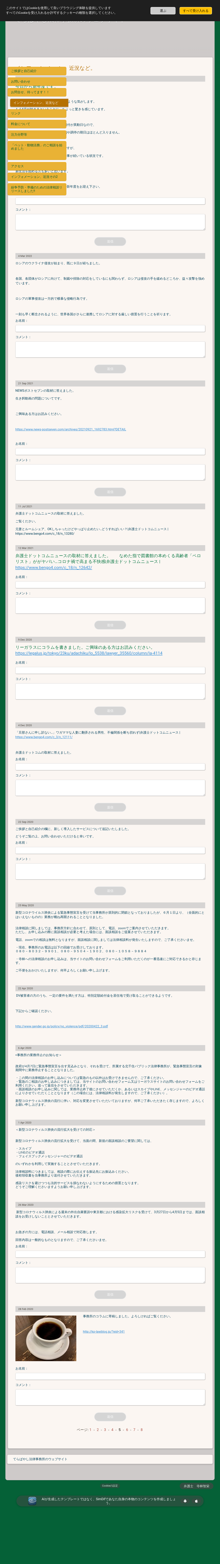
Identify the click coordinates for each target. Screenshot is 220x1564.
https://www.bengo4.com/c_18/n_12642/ (114, 578)
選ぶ (163, 11)
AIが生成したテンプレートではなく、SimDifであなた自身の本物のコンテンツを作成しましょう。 (109, 1548)
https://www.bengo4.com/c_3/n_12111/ (142, 759)
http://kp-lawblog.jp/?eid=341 (143, 1398)
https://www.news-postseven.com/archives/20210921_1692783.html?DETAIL (131, 434)
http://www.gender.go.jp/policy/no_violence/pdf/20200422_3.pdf (122, 1073)
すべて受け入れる (196, 11)
